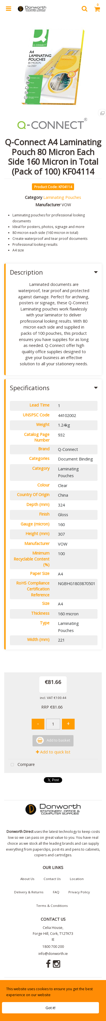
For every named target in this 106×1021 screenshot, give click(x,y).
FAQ (56, 892)
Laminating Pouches (62, 197)
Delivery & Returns (29, 892)
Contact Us (52, 879)
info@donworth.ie (53, 953)
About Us (27, 879)
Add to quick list (53, 752)
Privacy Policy (79, 892)
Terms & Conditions (52, 905)
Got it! (50, 1007)
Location (77, 879)
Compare (21, 765)
